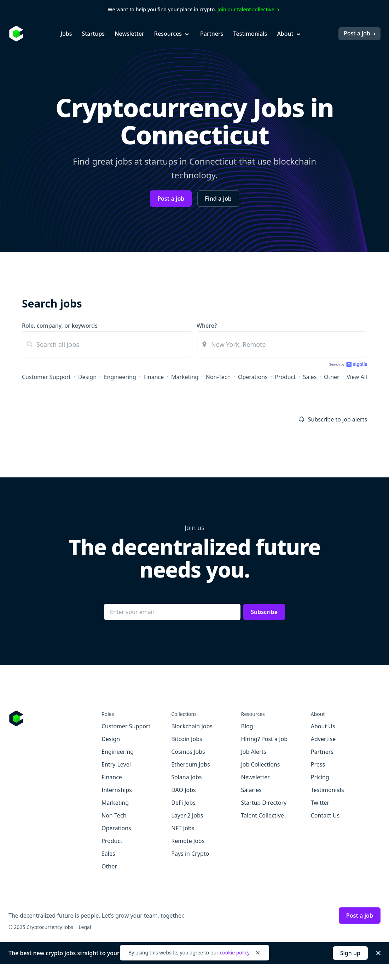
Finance (153, 377)
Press (318, 764)
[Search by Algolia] (347, 365)
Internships (116, 790)
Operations (253, 377)
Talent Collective (262, 815)
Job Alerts (253, 752)
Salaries (251, 790)
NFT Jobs (182, 828)
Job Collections (260, 764)
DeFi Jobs (183, 803)
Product (285, 377)
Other (331, 377)
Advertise (323, 739)
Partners (211, 34)
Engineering (120, 377)
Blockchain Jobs (192, 726)
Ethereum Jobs (190, 764)
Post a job (360, 33)
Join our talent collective (249, 9)
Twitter (320, 803)
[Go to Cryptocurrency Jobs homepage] (54, 718)
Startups (93, 34)
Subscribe (264, 612)
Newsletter (129, 34)
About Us (323, 726)
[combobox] (282, 344)
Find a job (218, 198)
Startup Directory (264, 803)
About (289, 33)
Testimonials (250, 34)
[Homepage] (16, 33)
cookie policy (234, 952)
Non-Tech (218, 377)
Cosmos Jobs (188, 752)
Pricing (320, 777)
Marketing (184, 377)
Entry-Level (116, 764)
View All (357, 377)
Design (87, 377)
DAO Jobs (183, 790)
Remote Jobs (187, 841)
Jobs (66, 34)
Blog (247, 726)
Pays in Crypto (190, 853)
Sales (310, 377)
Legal (85, 927)
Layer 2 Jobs (187, 815)
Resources (172, 33)
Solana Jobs (186, 777)
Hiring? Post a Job (264, 739)
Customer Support (46, 377)
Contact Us (325, 815)
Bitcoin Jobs (186, 739)
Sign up (350, 953)
